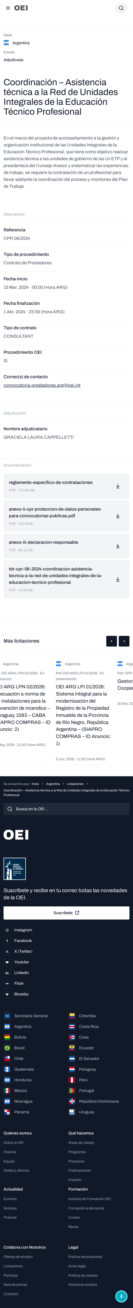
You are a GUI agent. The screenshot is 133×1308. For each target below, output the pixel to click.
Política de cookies (83, 1275)
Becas (73, 1227)
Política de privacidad (85, 1257)
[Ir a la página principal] (21, 8)
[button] (111, 641)
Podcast (10, 1217)
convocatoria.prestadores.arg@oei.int (42, 385)
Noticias (10, 1208)
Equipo (9, 1161)
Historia (10, 1152)
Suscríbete (66, 913)
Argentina (53, 784)
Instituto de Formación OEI (89, 1199)
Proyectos (76, 1161)
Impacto (74, 1180)
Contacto (11, 1294)
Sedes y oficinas (16, 1170)
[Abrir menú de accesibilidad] (121, 1296)
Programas (77, 1152)
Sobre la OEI (14, 1142)
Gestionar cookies (82, 1284)
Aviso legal (77, 1266)
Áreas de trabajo (81, 1142)
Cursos (74, 1217)
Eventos (10, 1199)
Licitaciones (75, 784)
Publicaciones (79, 1170)
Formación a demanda (86, 1208)
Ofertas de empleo (18, 1257)
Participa (11, 1275)
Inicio (35, 784)
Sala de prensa (15, 1284)
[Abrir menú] (8, 8)
